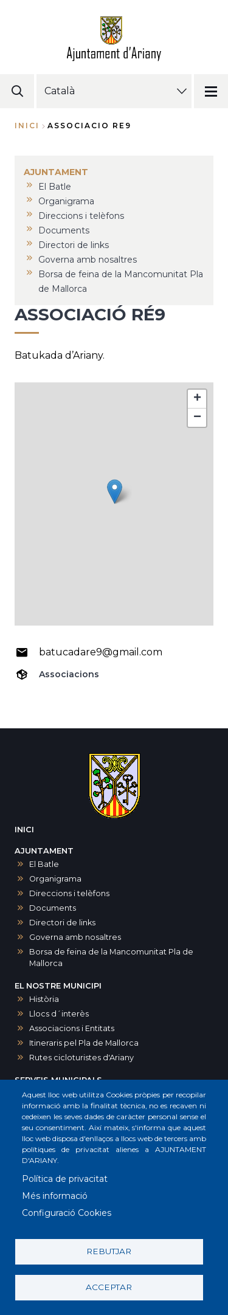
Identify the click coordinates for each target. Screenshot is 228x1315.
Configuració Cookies (66, 1212)
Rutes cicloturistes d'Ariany (81, 1057)
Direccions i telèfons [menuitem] (81, 215)
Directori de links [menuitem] (73, 245)
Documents (52, 908)
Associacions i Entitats (71, 1028)
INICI (24, 829)
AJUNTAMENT (44, 850)
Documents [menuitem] (63, 230)
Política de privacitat (65, 1178)
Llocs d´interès (59, 1013)
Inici (27, 125)
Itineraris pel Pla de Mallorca (84, 1043)
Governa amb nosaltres (75, 937)
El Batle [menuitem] (54, 186)
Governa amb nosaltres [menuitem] (87, 259)
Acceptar (109, 1287)
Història (44, 999)
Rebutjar (108, 1251)
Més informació (55, 1195)
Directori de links (62, 922)
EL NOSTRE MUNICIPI (58, 985)
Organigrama (55, 878)
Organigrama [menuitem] (66, 201)
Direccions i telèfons (69, 893)
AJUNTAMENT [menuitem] (56, 172)
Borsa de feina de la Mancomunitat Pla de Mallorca (111, 957)
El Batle (44, 864)
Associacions (69, 674)
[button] (114, 491)
